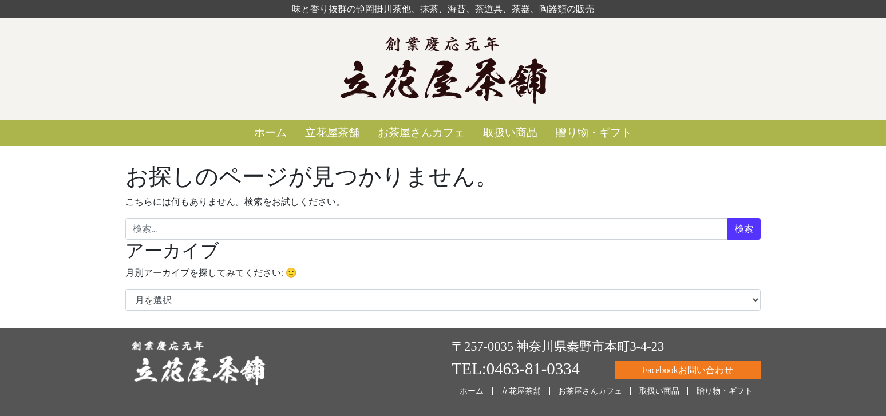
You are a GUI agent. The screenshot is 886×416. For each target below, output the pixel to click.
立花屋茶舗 (332, 132)
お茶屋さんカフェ (421, 132)
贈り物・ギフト (594, 132)
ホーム (270, 132)
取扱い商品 (510, 132)
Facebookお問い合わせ (687, 370)
